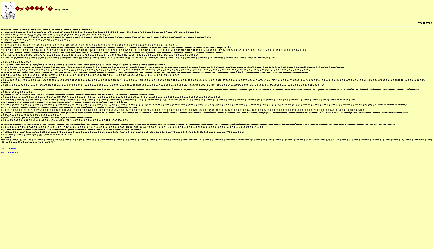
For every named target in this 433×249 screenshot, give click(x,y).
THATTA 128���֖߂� (8, 148)
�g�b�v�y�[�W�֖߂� (9, 152)
